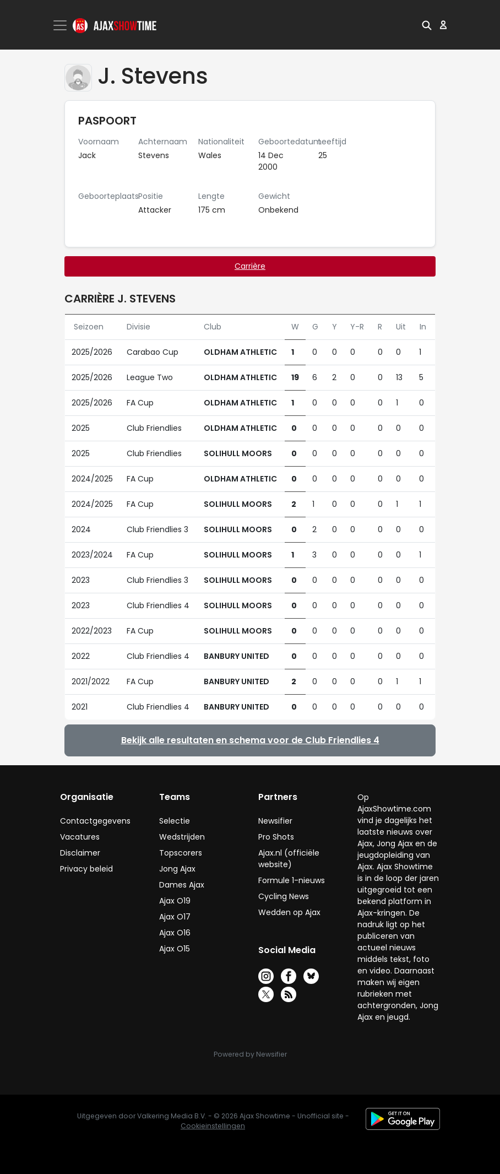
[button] (427, 24)
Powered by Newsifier (250, 1054)
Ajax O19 (175, 900)
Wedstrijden (182, 836)
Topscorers (180, 852)
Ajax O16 (175, 932)
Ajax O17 (175, 916)
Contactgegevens (95, 820)
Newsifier (275, 820)
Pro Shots (276, 836)
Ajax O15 (174, 948)
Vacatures (80, 836)
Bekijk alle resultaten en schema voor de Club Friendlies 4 (250, 740)
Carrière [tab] (250, 266)
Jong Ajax (177, 868)
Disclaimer (80, 852)
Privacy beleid (86, 868)
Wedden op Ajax (289, 912)
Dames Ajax (181, 884)
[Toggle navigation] (61, 25)
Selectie (174, 820)
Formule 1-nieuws (291, 880)
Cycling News (283, 896)
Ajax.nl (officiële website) (288, 858)
